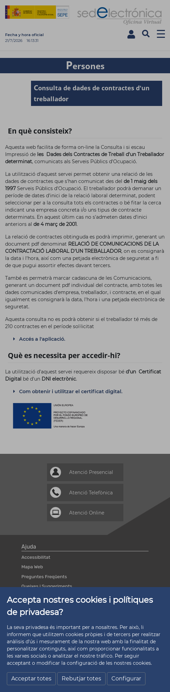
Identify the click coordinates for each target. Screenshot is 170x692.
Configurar (126, 678)
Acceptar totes (31, 678)
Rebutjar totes (81, 678)
